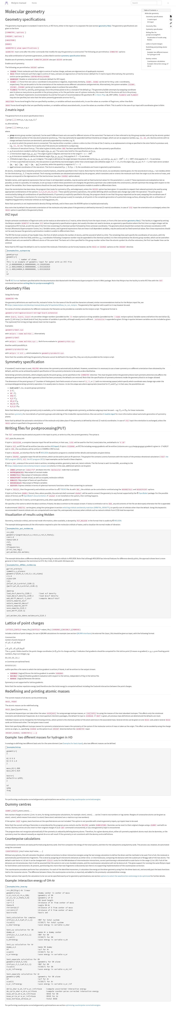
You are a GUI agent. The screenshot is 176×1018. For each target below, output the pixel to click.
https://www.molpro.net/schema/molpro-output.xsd (28, 466)
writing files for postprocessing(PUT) (38, 283)
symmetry (18, 414)
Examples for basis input (72, 743)
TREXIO (63, 489)
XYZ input (150, 22)
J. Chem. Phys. (100, 95)
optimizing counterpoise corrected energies (83, 799)
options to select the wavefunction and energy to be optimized (125, 876)
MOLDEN (44, 453)
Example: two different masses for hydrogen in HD (157, 53)
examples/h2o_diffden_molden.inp (21, 565)
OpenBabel (143, 493)
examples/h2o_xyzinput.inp (18, 250)
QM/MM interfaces (84, 633)
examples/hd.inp (14, 747)
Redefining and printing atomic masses (156, 48)
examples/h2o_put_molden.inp (20, 528)
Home (34, 3)
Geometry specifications (154, 17)
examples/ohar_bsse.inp (17, 886)
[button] (166, 3)
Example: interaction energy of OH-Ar (157, 65)
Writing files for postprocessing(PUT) (153, 33)
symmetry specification (70, 55)
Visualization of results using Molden (156, 38)
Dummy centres (151, 58)
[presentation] (18, 82)
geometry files (105, 26)
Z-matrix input (152, 19)
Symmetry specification (154, 29)
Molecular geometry (152, 13)
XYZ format (15, 280)
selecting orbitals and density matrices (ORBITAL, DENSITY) (86, 507)
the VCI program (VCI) (35, 459)
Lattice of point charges (154, 44)
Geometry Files (151, 26)
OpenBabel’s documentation (35, 496)
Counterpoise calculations (156, 61)
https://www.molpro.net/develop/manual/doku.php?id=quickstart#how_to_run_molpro (42, 305)
